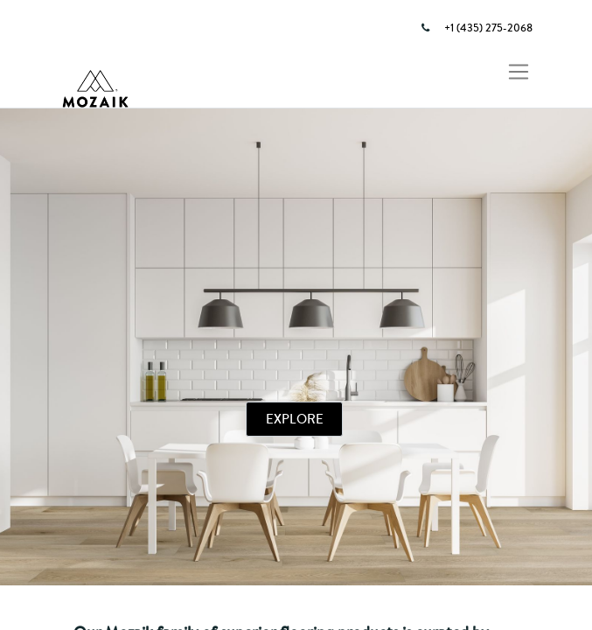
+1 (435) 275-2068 (488, 28)
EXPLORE (295, 419)
